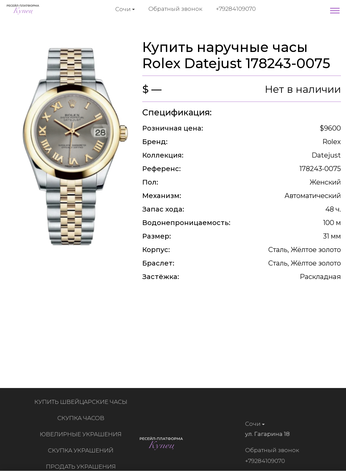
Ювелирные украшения (82, 434)
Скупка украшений (82, 450)
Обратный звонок (175, 8)
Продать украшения (83, 466)
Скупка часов (82, 418)
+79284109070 (236, 8)
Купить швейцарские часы (82, 401)
